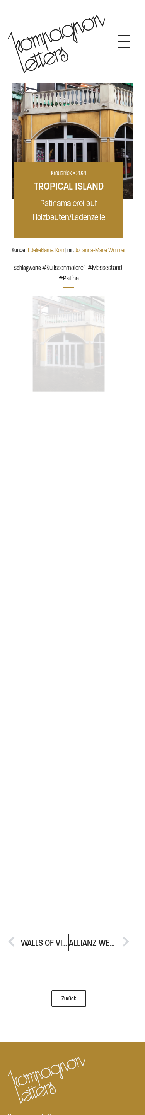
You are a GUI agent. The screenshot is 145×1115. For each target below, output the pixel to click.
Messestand (107, 268)
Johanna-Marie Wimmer (100, 250)
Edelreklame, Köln (46, 250)
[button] (68, 285)
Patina (71, 278)
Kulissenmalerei (65, 268)
